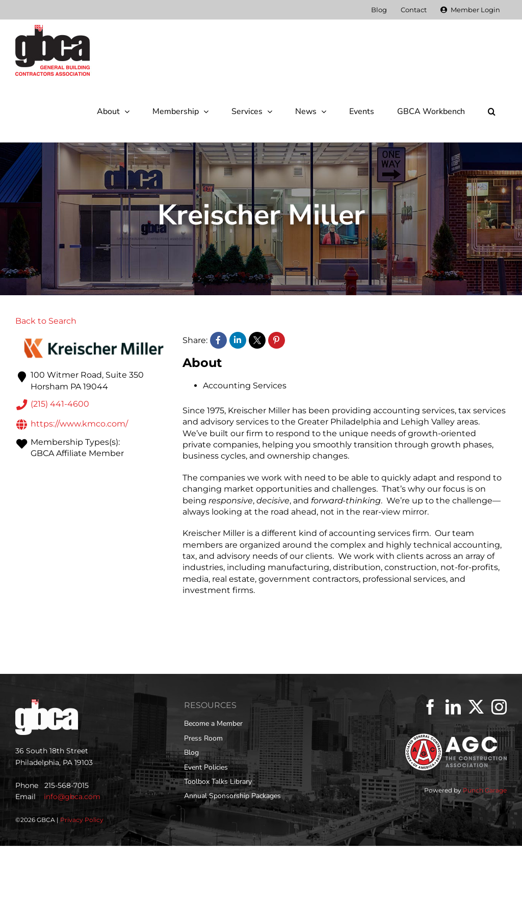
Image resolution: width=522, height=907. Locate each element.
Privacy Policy (81, 820)
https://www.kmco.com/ (71, 424)
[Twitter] (476, 707)
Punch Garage (485, 790)
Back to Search (45, 321)
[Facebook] (430, 707)
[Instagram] (499, 707)
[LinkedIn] (453, 707)
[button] (491, 111)
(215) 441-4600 (52, 405)
